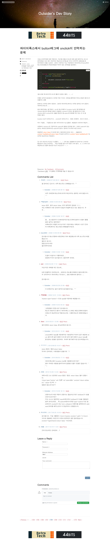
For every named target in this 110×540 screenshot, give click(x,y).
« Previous (23, 520)
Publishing (24, 61)
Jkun (42, 321)
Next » (80, 520)
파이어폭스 (26, 68)
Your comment (46, 461)
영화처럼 (44, 295)
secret (44, 457)
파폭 (30, 68)
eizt (42, 264)
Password (46, 447)
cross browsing (26, 64)
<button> (24, 64)
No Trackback (49, 169)
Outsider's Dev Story (54, 13)
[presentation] (53, 472)
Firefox (28, 65)
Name (44, 442)
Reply (66, 180)
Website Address (47, 452)
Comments (59, 169)
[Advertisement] (63, 156)
